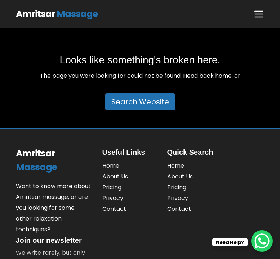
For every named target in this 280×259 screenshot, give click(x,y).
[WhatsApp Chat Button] (262, 241)
